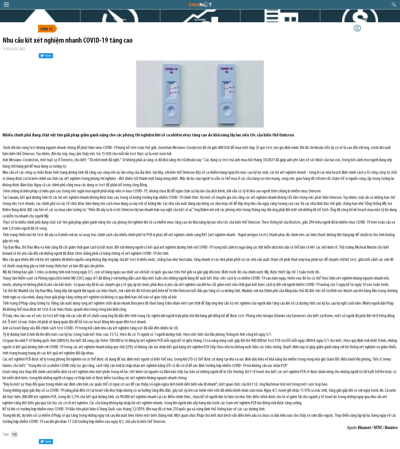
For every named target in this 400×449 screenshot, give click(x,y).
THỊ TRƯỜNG (200, 20)
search (394, 5)
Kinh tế (47, 29)
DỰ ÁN (280, 20)
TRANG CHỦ (40, 20)
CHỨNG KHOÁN (360, 20)
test (14, 434)
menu (6, 5)
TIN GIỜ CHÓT (120, 20)
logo (200, 4)
